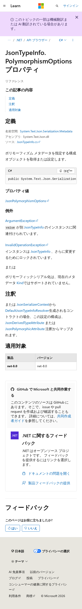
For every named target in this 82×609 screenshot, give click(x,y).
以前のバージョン (42, 572)
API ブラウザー (37, 40)
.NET (19, 40)
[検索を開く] (57, 6)
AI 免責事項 (17, 572)
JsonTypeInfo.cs (27, 142)
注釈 (12, 104)
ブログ (13, 578)
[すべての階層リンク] (9, 40)
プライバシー (47, 578)
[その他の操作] (73, 40)
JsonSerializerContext (33, 304)
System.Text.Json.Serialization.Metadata (46, 131)
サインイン (71, 5)
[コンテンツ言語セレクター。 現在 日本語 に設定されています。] (18, 551)
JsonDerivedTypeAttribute (24, 322)
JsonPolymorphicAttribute (25, 328)
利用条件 (15, 596)
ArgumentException (20, 220)
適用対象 (15, 110)
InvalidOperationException (25, 244)
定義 (12, 98)
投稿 (29, 578)
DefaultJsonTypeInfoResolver (27, 310)
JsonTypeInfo (34, 227)
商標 (29, 596)
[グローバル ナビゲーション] (4, 6)
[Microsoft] (41, 6)
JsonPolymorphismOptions (25, 200)
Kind (20, 282)
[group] (41, 179)
